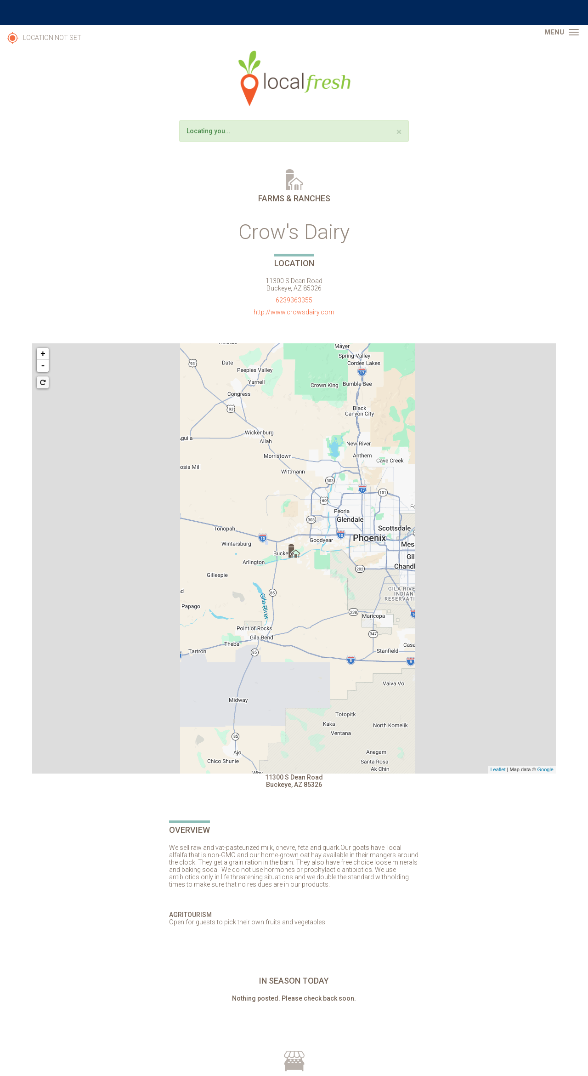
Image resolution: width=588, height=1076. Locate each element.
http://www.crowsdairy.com (294, 312)
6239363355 (294, 300)
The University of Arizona (294, 12)
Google (545, 769)
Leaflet (497, 769)
